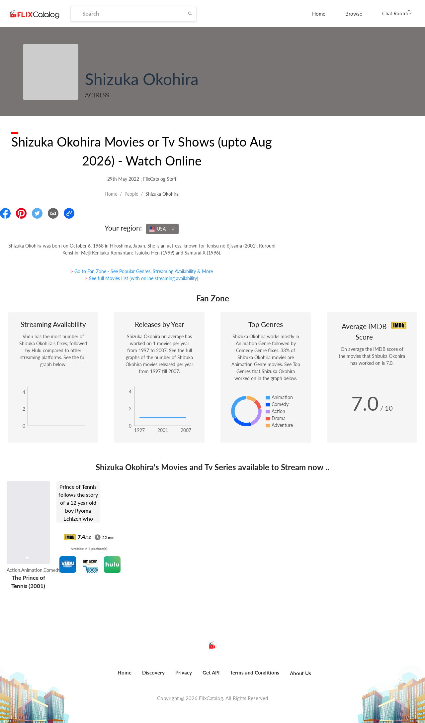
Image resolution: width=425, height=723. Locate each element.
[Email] (53, 213)
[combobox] (162, 229)
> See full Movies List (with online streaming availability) (141, 278)
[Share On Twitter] (37, 213)
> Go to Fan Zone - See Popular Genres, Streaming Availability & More (141, 271)
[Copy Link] (69, 213)
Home (318, 14)
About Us (300, 673)
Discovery (153, 672)
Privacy (183, 672)
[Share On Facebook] (5, 213)
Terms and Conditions (254, 672)
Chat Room (396, 13)
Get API (211, 672)
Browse (353, 14)
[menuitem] (319, 14)
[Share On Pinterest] (21, 213)
